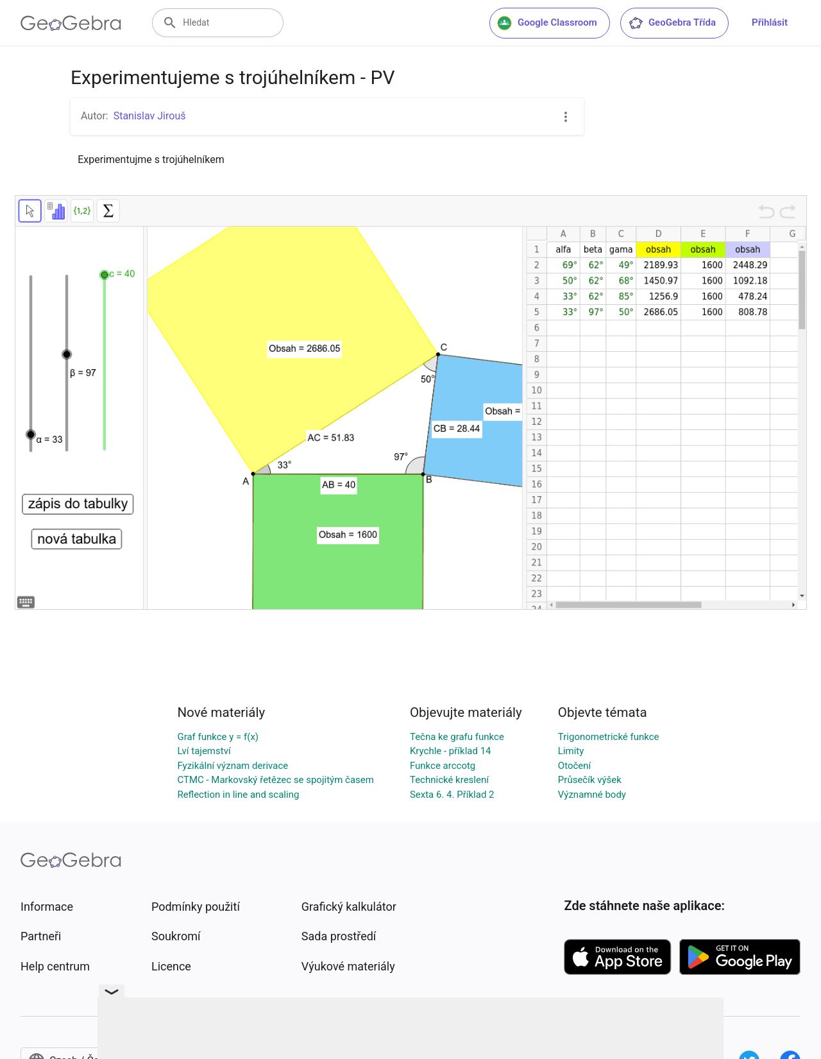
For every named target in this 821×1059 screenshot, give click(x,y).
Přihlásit (770, 22)
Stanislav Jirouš (150, 116)
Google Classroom (547, 23)
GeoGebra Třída (672, 23)
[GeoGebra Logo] (71, 23)
